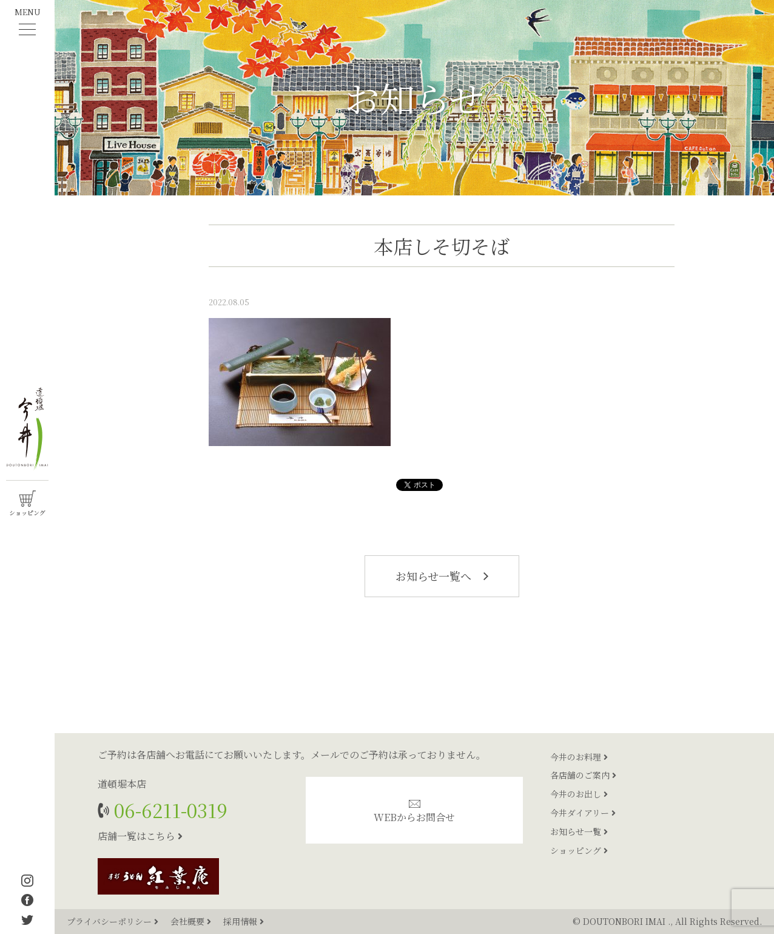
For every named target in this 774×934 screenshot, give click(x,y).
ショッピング (579, 850)
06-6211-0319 (168, 810)
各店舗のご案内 (583, 775)
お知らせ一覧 (579, 831)
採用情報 (243, 921)
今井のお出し (579, 794)
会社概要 (192, 921)
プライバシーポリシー (114, 921)
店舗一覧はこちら (140, 836)
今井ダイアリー (583, 813)
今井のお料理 (579, 757)
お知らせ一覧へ (441, 576)
